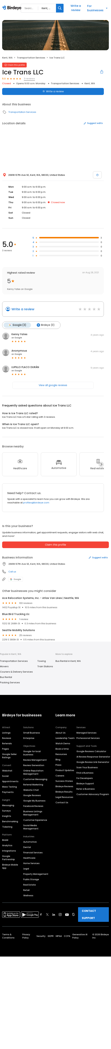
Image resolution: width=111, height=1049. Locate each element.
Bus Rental (6, 677)
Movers (4, 666)
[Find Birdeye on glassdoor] (73, 914)
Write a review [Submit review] (53, 91)
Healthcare (29, 857)
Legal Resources (64, 796)
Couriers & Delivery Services (16, 671)
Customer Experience (35, 819)
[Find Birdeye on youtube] (67, 914)
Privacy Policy (26, 936)
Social (5, 775)
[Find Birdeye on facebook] (41, 914)
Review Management (35, 759)
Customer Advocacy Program (92, 794)
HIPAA (59, 935)
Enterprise (28, 737)
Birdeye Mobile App (10, 866)
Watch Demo (63, 743)
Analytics (7, 845)
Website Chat (31, 789)
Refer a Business (85, 788)
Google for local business (32, 753)
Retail (26, 889)
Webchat (7, 770)
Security (41, 935)
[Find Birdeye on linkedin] (53, 914)
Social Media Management (30, 827)
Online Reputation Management (33, 772)
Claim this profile (55, 544)
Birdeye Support (85, 783)
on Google (16, 337)
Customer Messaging (35, 779)
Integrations (9, 850)
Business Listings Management (32, 813)
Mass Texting (9, 786)
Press (58, 764)
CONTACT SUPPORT (89, 914)
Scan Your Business (87, 767)
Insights (6, 815)
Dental (27, 847)
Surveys (6, 810)
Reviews (6, 737)
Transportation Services (31, 57)
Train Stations (45, 666)
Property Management (35, 873)
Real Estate (29, 884)
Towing (41, 661)
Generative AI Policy (79, 936)
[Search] (60, 8)
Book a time (62, 748)
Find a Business (84, 772)
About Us (61, 732)
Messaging (8, 805)
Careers (60, 775)
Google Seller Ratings (9, 756)
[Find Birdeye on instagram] (60, 914)
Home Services (31, 863)
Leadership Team (65, 737)
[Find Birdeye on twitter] (47, 914)
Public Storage (31, 879)
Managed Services (86, 732)
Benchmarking (10, 821)
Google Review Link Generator (92, 761)
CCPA (67, 935)
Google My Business (34, 800)
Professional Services (88, 737)
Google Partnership (8, 857)
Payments (8, 791)
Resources (61, 754)
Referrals (7, 743)
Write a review (76, 8)
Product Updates (65, 770)
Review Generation (33, 765)
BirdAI (5, 839)
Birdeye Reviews (64, 786)
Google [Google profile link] (15, 579)
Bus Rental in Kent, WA (68, 661)
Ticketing (7, 826)
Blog (58, 759)
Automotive (30, 841)
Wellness (28, 895)
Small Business (31, 732)
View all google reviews (53, 385)
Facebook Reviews (33, 805)
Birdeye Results (64, 791)
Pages (5, 748)
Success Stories (64, 780)
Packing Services (10, 682)
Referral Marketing (33, 784)
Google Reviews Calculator (91, 751)
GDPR (51, 935)
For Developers (84, 778)
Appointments (10, 781)
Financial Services (33, 852)
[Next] (101, 464)
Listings (6, 732)
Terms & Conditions (8, 936)
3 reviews (29, 78)
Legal (26, 868)
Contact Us (62, 802)
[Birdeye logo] (12, 8)
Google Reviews (32, 795)
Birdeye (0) (45, 325)
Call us (12, 571)
